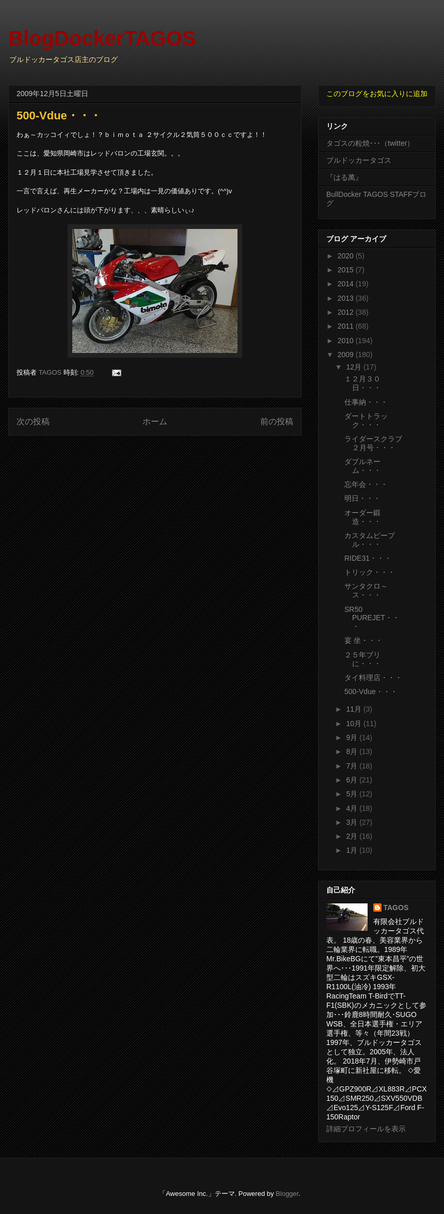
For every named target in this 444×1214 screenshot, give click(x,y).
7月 (352, 766)
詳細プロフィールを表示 (366, 1129)
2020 (347, 256)
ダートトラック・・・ (366, 420)
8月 (352, 751)
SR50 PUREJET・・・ (372, 618)
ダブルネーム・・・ (362, 465)
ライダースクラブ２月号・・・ (373, 443)
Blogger (287, 1193)
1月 (352, 850)
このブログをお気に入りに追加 (376, 93)
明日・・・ (362, 498)
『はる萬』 (344, 177)
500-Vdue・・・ (371, 691)
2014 (347, 284)
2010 (347, 340)
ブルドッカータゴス (358, 160)
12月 (354, 367)
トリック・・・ (369, 572)
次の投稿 (33, 421)
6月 (352, 780)
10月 (354, 723)
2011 (347, 326)
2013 (347, 298)
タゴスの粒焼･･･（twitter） (370, 143)
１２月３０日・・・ (362, 383)
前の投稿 (276, 421)
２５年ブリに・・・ (362, 659)
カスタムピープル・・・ (369, 539)
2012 (347, 312)
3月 (352, 822)
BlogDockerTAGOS (102, 38)
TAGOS (396, 907)
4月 (352, 808)
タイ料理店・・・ (373, 677)
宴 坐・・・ (363, 640)
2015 (347, 270)
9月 (352, 737)
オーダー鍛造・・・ (362, 517)
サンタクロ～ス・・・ (366, 590)
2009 (347, 354)
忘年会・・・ (366, 484)
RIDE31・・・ (367, 558)
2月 (352, 836)
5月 (352, 794)
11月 (354, 709)
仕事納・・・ (366, 402)
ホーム (154, 421)
